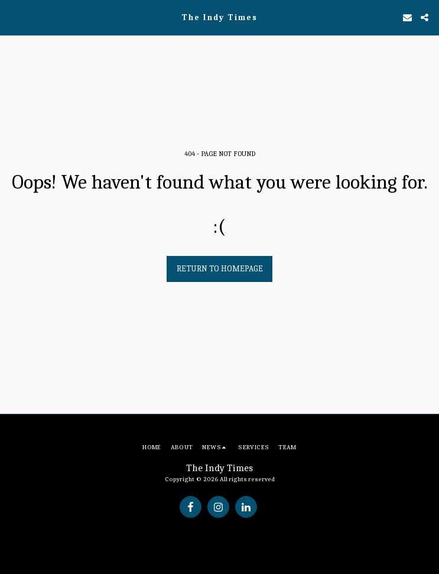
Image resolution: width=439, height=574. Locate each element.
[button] (13, 17)
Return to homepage (220, 269)
